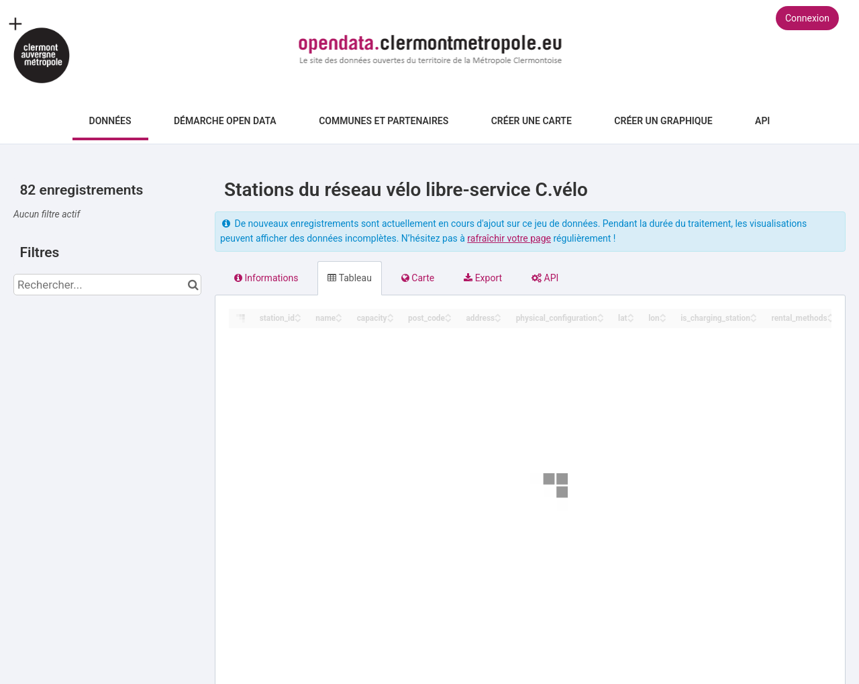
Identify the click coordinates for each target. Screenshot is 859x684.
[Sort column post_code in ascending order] (448, 314)
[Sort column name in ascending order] (339, 314)
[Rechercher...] (107, 284)
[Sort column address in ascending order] (498, 314)
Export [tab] (483, 278)
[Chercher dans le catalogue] (193, 284)
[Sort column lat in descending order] (630, 319)
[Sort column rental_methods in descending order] (830, 319)
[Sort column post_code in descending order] (448, 319)
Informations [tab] (266, 278)
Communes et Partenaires (383, 120)
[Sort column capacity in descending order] (390, 319)
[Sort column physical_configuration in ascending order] (600, 314)
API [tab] (545, 278)
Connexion (807, 18)
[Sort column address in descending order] (498, 319)
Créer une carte (531, 120)
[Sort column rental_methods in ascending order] (830, 314)
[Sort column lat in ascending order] (630, 314)
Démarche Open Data (225, 120)
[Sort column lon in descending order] (663, 319)
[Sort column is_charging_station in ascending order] (753, 314)
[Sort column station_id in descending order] (298, 319)
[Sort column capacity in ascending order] (390, 314)
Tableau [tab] (349, 278)
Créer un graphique (663, 120)
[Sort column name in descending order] (339, 319)
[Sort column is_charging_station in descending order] (753, 319)
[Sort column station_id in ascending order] (298, 314)
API (762, 120)
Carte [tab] (417, 278)
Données (110, 120)
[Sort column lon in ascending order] (663, 314)
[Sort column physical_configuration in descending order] (600, 319)
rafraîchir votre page (509, 238)
